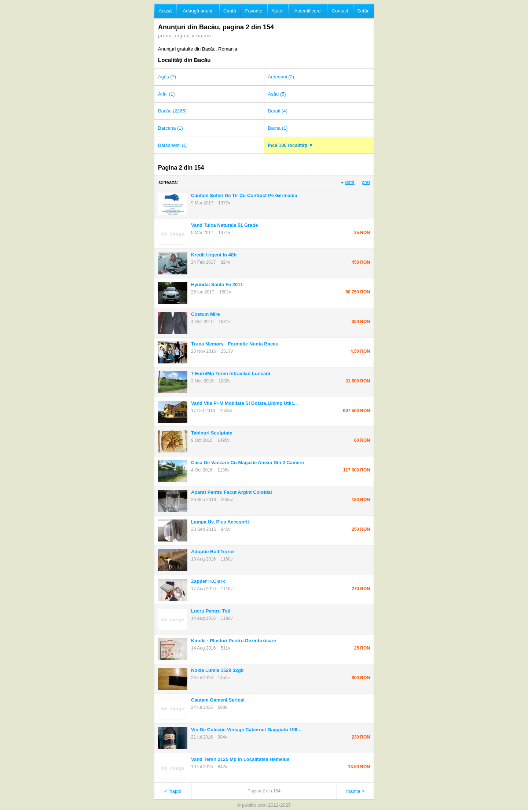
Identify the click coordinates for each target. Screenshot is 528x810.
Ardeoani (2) (281, 76)
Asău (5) (277, 94)
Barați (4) (277, 111)
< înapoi (173, 791)
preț (366, 182)
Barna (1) (278, 128)
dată (349, 182)
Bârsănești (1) (173, 145)
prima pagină (174, 35)
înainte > (355, 791)
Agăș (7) (167, 76)
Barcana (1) (170, 128)
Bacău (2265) (172, 111)
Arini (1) (166, 94)
